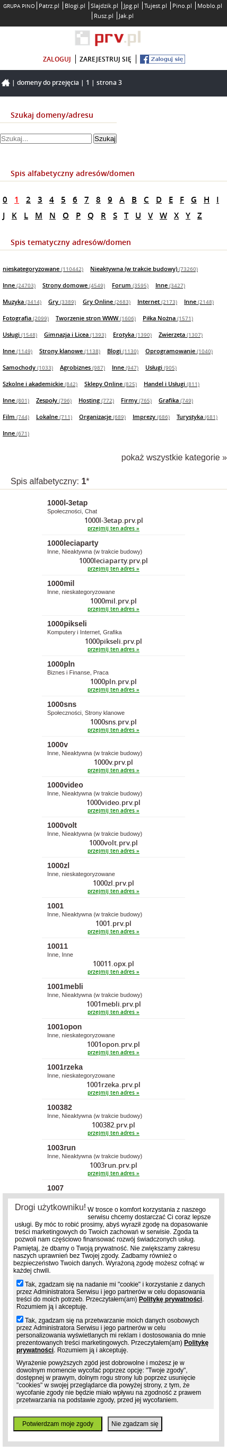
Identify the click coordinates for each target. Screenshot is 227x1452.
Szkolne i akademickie (40, 384)
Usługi (20, 334)
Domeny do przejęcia (48, 82)
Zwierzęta (181, 334)
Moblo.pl (209, 6)
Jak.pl (126, 16)
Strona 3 (109, 82)
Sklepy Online (110, 384)
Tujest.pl (155, 6)
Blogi (122, 351)
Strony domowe (73, 285)
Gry (62, 301)
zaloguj (57, 59)
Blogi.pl (75, 6)
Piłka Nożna (168, 318)
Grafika (176, 400)
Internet (157, 301)
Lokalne (54, 417)
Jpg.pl (131, 6)
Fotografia (26, 318)
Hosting (96, 400)
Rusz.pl (104, 16)
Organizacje (102, 417)
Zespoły (54, 400)
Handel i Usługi (171, 384)
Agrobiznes (82, 367)
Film (16, 417)
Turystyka (197, 417)
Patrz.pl (49, 6)
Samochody (28, 367)
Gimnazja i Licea (75, 334)
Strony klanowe (69, 351)
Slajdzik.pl (104, 6)
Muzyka (22, 301)
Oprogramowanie (179, 351)
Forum (130, 285)
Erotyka (132, 334)
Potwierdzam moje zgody (57, 1424)
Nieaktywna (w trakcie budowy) (144, 269)
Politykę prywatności (170, 1299)
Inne (19, 285)
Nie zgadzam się (135, 1424)
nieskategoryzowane (43, 269)
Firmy (136, 400)
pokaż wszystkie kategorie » (174, 457)
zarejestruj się (106, 59)
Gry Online (106, 301)
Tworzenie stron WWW (96, 318)
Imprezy (151, 417)
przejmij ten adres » (113, 528)
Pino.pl (182, 6)
